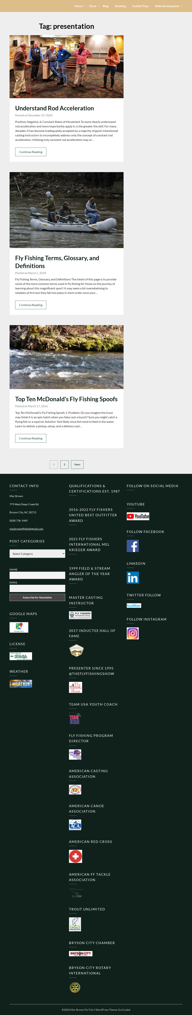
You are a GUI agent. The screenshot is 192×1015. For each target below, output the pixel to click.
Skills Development (167, 6)
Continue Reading (30, 152)
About (78, 6)
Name (13, 569)
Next (77, 464)
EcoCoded (124, 1009)
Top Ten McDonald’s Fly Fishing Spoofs (66, 399)
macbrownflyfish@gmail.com (26, 528)
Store (92, 6)
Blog (106, 6)
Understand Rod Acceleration (54, 108)
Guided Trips (140, 6)
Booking (120, 6)
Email (13, 582)
